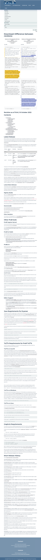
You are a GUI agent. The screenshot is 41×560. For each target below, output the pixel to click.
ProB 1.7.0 (9, 487)
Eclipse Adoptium (28, 314)
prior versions (13, 172)
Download (24, 6)
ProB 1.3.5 (9, 511)
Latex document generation (25, 487)
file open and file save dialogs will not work (18, 365)
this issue (12, 316)
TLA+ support (9, 512)
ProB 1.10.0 (10, 465)
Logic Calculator (7, 21)
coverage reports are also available (18, 203)
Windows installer (8, 249)
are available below (25, 166)
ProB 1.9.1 (9, 473)
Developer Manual (8, 16)
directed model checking (21, 493)
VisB (15, 255)
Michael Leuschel (9, 145)
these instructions (10, 268)
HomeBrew (25, 438)
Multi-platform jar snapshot (10, 265)
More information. (27, 552)
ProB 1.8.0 (9, 481)
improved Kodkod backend (28, 508)
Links (33, 6)
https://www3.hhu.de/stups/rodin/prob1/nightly (13, 239)
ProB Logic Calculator (20, 514)
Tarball (14, 153)
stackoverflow (19, 182)
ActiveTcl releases (18, 392)
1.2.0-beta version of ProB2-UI (12, 291)
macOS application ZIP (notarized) (11, 250)
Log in (6, 27)
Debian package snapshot (10, 264)
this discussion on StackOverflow (29, 321)
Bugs (30, 6)
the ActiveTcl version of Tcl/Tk (25, 350)
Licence (6, 19)
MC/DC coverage (21, 497)
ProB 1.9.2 (9, 471)
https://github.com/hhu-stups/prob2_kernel (18, 271)
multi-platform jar (14, 252)
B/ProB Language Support (20, 305)
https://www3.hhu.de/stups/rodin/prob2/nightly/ (14, 241)
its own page (15, 225)
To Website (16, 545)
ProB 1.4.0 (9, 502)
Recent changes (7, 24)
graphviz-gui (23, 428)
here (23, 182)
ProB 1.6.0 (9, 493)
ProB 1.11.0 (9, 460)
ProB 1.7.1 (9, 484)
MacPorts (27, 428)
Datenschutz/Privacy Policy (22, 545)
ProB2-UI (17, 246)
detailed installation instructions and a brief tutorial (14, 236)
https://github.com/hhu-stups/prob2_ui (23, 266)
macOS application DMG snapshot (11, 263)
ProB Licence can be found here (13, 144)
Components (8, 6)
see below (24, 153)
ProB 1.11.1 (10, 457)
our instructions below (30, 182)
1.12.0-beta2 (14, 186)
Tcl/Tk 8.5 (34, 405)
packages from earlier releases (9, 407)
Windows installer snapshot (10, 262)
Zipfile (14, 155)
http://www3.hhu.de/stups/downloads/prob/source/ (12, 208)
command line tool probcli (17, 300)
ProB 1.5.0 (9, 496)
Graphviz (24, 161)
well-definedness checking (11, 306)
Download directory (20, 217)
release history (26, 257)
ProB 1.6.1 (9, 490)
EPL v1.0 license (21, 552)
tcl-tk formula (17, 366)
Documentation (17, 6)
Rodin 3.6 (27, 233)
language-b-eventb (14, 301)
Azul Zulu (32, 314)
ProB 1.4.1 (9, 500)
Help (36, 31)
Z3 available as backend (29, 493)
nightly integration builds (12, 194)
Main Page (6, 11)
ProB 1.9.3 (9, 468)
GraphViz (34, 153)
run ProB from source (16, 175)
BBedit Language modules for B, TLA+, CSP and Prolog (16, 307)
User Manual (7, 13)
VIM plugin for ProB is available (11, 299)
